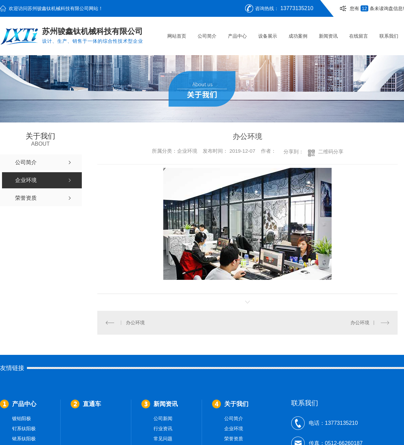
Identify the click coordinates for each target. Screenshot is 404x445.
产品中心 (237, 36)
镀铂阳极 (21, 418)
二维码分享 (330, 151)
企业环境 (233, 428)
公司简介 (207, 36)
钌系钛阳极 (24, 428)
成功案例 (298, 36)
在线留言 (358, 36)
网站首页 (176, 36)
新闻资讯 (328, 36)
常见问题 (163, 438)
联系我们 (388, 36)
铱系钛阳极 (24, 438)
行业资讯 (163, 428)
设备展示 (267, 36)
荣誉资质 (233, 438)
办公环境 (135, 322)
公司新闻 (163, 418)
